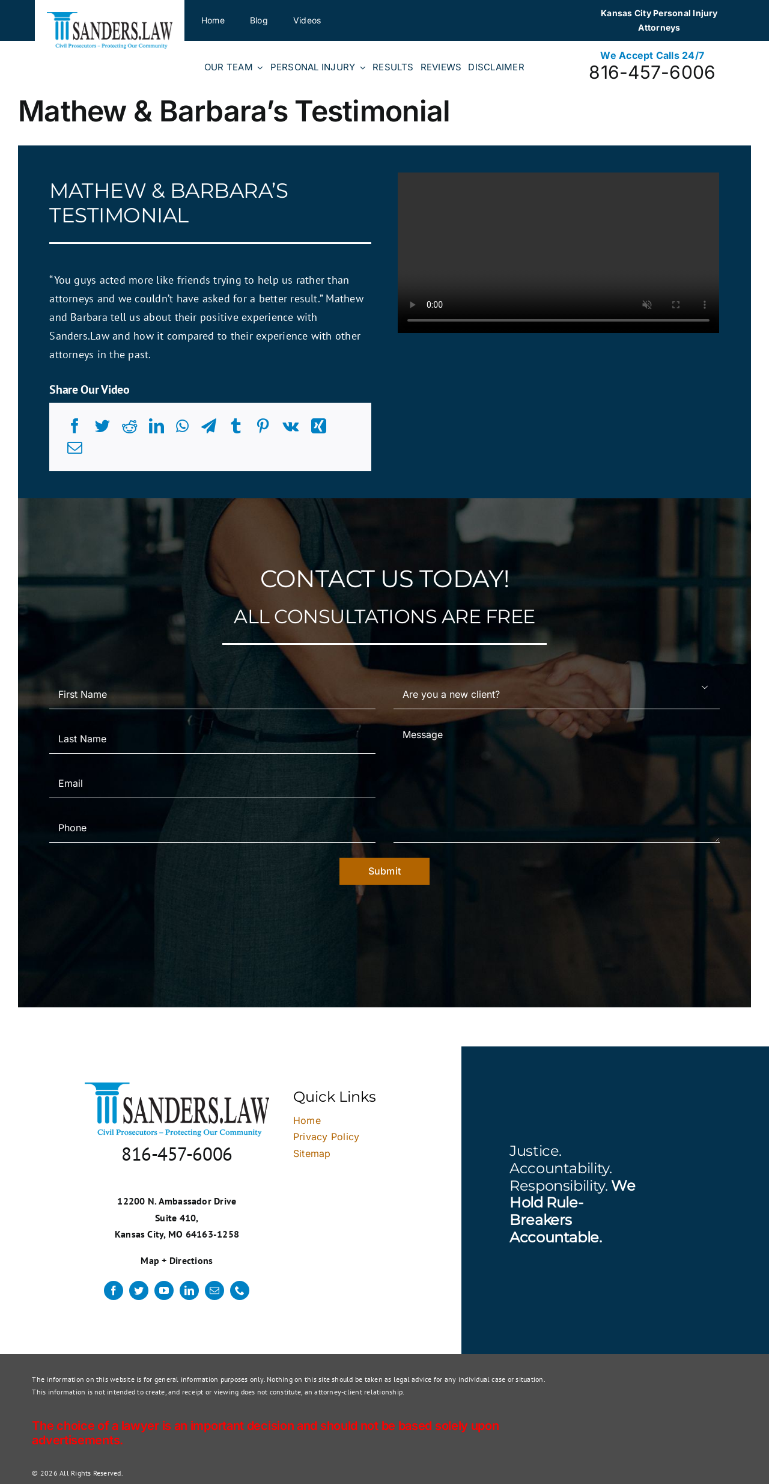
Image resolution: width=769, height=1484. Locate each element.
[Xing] (318, 426)
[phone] (239, 1290)
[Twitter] (102, 426)
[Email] (74, 448)
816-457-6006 (652, 72)
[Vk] (290, 426)
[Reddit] (129, 426)
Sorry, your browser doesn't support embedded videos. (558, 253)
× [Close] (711, 900)
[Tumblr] (235, 426)
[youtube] (164, 1290)
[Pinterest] (262, 426)
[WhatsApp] (182, 426)
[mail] (214, 1290)
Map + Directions (177, 1260)
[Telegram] (208, 426)
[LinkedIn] (156, 426)
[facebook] (113, 1290)
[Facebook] (74, 426)
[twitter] (138, 1290)
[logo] (109, 17)
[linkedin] (189, 1290)
